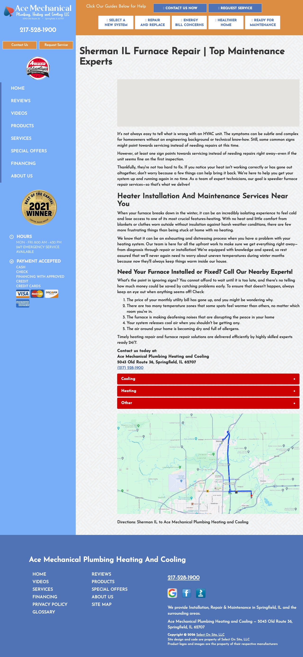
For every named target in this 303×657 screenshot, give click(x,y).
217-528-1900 (184, 578)
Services (21, 139)
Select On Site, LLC (210, 634)
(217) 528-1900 (130, 368)
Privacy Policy (49, 605)
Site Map (101, 605)
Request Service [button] (56, 45)
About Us (21, 176)
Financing (23, 164)
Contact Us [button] (19, 45)
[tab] (208, 379)
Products (22, 126)
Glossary (43, 612)
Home (18, 89)
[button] (180, 8)
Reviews (20, 101)
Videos (19, 114)
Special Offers (29, 151)
